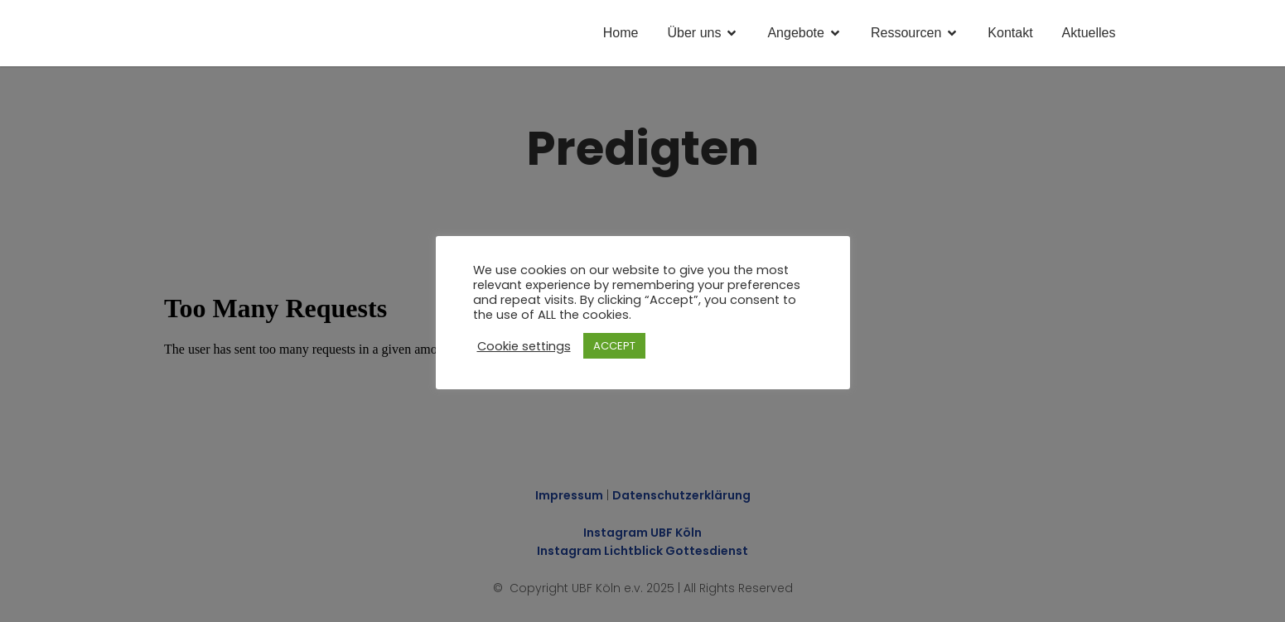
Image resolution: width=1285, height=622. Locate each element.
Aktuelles (1089, 33)
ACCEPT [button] (614, 346)
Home (621, 33)
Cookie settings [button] (524, 346)
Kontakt (1010, 33)
